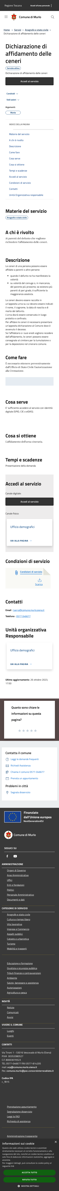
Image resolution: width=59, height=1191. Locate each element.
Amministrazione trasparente (22, 1136)
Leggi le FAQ (13, 1116)
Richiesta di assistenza (18, 1121)
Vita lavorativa (14, 924)
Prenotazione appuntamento (21, 1107)
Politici (10, 890)
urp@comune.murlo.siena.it (22, 1067)
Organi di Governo (16, 870)
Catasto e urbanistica (18, 939)
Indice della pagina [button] (19, 124)
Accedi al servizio (29, 81)
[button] (29, 1185)
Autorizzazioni (14, 988)
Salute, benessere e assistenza (23, 983)
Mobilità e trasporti (17, 948)
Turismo (11, 944)
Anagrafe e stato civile (36, 30)
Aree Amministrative (18, 875)
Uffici (9, 880)
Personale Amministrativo (20, 895)
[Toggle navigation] (6, 17)
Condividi (13, 94)
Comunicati (13, 1012)
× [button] (55, 1142)
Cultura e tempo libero (18, 919)
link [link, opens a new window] (12, 1166)
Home (7, 30)
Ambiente (12, 978)
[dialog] (29, 1165)
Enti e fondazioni (15, 885)
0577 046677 (23, 616)
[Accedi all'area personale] (40, 5)
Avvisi (10, 1017)
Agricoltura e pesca (17, 992)
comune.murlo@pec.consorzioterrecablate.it (30, 1071)
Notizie (10, 1007)
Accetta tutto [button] (29, 1172)
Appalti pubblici (15, 934)
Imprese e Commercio (18, 929)
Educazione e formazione (20, 963)
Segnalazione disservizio (19, 1111)
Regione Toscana (13, 5)
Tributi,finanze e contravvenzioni (24, 973)
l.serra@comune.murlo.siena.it (28, 610)
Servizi (17, 30)
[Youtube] (15, 856)
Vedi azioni (13, 100)
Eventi (10, 1036)
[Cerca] (52, 17)
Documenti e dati (16, 899)
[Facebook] (7, 856)
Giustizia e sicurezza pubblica (22, 968)
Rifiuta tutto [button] (29, 1179)
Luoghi (10, 1031)
